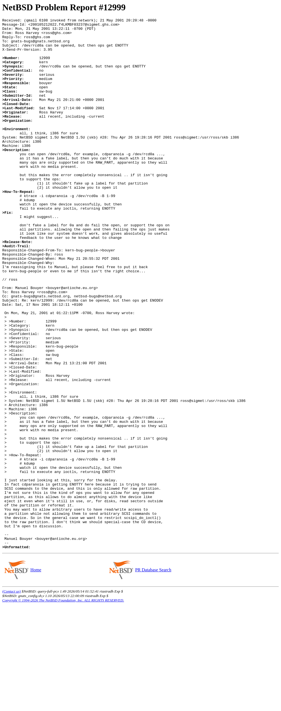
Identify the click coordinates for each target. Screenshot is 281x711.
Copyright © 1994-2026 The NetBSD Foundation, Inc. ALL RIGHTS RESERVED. (63, 706)
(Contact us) (11, 697)
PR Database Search (153, 676)
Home (35, 676)
